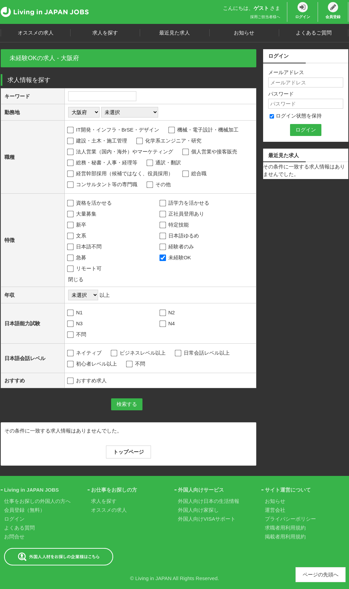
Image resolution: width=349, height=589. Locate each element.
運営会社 (275, 510)
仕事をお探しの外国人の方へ (37, 501)
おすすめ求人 (87, 380)
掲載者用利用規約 (285, 536)
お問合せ (14, 536)
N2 (168, 313)
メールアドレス (286, 72)
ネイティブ (85, 353)
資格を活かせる (90, 203)
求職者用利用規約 (285, 528)
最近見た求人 (174, 33)
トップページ (128, 452)
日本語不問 (85, 247)
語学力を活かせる (185, 203)
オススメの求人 (36, 33)
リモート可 (85, 268)
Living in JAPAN (153, 578)
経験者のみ (177, 247)
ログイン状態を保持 (296, 116)
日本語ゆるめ (180, 236)
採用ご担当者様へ (265, 17)
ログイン (14, 519)
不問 (77, 334)
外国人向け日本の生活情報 (208, 501)
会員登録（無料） (24, 510)
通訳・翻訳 (164, 163)
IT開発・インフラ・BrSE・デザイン (113, 130)
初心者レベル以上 (92, 364)
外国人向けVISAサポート (207, 519)
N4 (168, 323)
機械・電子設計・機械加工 (204, 130)
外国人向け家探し (198, 510)
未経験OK (176, 258)
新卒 (77, 225)
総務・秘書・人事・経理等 (102, 163)
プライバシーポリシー (290, 519)
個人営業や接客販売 (210, 152)
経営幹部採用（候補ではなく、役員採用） (120, 173)
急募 (77, 258)
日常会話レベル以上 (203, 353)
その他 (159, 184)
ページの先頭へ (320, 574)
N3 (75, 323)
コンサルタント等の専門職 (102, 184)
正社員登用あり (182, 214)
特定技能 (175, 225)
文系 (77, 236)
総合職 (195, 173)
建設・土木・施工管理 (97, 141)
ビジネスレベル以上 (139, 353)
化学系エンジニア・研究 (169, 141)
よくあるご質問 (314, 33)
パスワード (281, 94)
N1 (75, 313)
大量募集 (82, 214)
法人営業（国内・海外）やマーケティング (120, 152)
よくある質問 (19, 528)
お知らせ (244, 33)
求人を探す (105, 33)
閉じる (76, 279)
